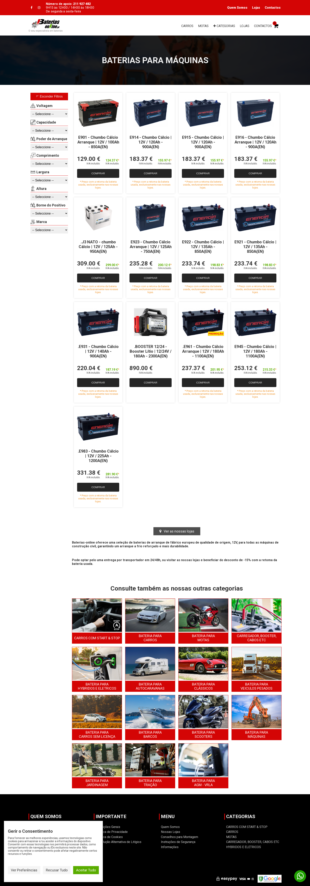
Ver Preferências (24, 870)
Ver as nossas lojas (176, 531)
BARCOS (150, 734)
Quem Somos (237, 7)
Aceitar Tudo (86, 870)
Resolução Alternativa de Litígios (118, 842)
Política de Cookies (109, 837)
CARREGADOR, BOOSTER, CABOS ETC (256, 638)
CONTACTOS (263, 26)
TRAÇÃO (150, 783)
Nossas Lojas (170, 832)
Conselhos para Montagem (179, 837)
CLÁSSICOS (203, 686)
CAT (224, 26)
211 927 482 (82, 4)
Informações (170, 847)
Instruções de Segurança (178, 842)
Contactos (273, 7)
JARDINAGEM (97, 783)
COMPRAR (98, 173)
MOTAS (203, 26)
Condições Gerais (108, 827)
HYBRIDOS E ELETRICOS (97, 686)
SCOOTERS (203, 734)
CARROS (187, 26)
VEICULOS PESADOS (256, 686)
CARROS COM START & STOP (97, 638)
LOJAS (244, 26)
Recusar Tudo (57, 870)
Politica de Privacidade (112, 832)
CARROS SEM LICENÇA (97, 734)
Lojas (256, 7)
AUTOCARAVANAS (150, 686)
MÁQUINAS (256, 734)
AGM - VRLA (203, 783)
